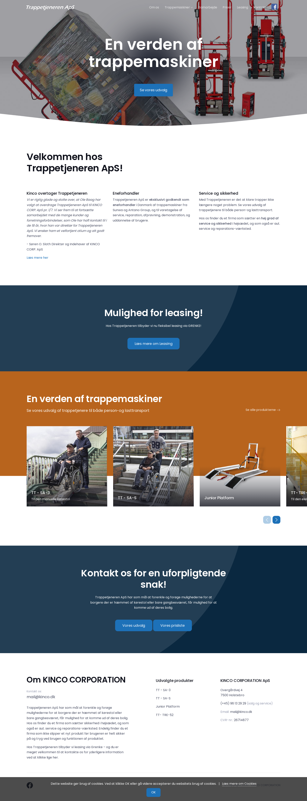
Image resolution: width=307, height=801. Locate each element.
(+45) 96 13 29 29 (233, 703)
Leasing (242, 7)
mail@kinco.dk (41, 697)
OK (153, 792)
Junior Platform (168, 706)
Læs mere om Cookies (239, 783)
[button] (276, 520)
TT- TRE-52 (164, 715)
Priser (227, 7)
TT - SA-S (163, 698)
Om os (154, 7)
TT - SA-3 (163, 690)
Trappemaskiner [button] (179, 7)
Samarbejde (208, 7)
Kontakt (260, 7)
